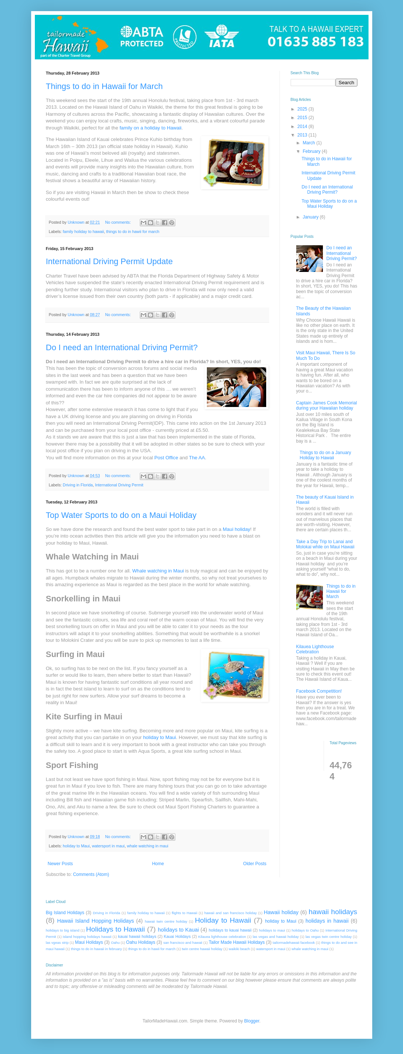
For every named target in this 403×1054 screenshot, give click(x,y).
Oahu (115, 942)
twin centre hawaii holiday (202, 949)
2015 (302, 117)
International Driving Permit (119, 485)
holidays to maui (272, 930)
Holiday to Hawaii (223, 920)
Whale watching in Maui (158, 571)
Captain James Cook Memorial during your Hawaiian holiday (326, 405)
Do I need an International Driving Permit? (122, 347)
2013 (302, 135)
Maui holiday (236, 529)
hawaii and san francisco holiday (230, 913)
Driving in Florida (78, 485)
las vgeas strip (57, 942)
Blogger (252, 1021)
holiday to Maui (159, 737)
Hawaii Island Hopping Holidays (95, 921)
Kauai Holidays (177, 936)
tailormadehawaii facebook (294, 942)
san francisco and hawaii (182, 942)
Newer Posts (60, 863)
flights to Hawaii (184, 913)
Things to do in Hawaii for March (104, 86)
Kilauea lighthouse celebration (222, 937)
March (309, 142)
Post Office (166, 457)
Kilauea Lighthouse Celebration (315, 649)
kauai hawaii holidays (137, 936)
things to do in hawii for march (132, 231)
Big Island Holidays (65, 912)
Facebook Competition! (319, 691)
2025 (302, 109)
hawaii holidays (332, 912)
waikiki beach (239, 949)
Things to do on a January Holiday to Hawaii (325, 455)
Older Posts (255, 863)
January (311, 217)
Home (158, 863)
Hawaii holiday (281, 912)
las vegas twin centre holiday (328, 937)
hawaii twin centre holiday (166, 921)
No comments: (118, 222)
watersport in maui (108, 846)
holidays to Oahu (305, 930)
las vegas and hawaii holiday (276, 937)
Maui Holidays (89, 942)
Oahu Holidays (140, 942)
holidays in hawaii (327, 921)
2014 (302, 126)
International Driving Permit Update (109, 261)
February (312, 151)
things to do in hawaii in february (96, 949)
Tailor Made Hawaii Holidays (237, 942)
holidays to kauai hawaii (230, 930)
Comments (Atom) (91, 874)
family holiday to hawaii (83, 231)
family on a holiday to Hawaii (150, 128)
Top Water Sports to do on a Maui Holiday (121, 515)
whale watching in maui (147, 846)
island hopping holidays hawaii (87, 937)
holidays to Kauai (178, 930)
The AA (197, 457)
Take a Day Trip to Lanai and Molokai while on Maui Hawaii (325, 544)
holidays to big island (62, 930)
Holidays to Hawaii (115, 929)
